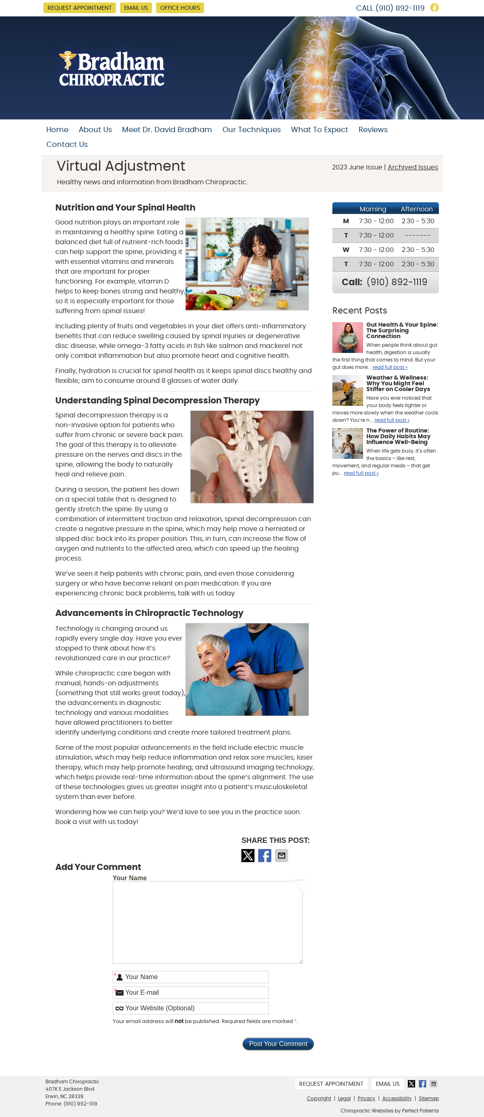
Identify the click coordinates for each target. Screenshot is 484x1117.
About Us (95, 130)
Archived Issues (413, 167)
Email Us (136, 8)
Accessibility (397, 1098)
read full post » (390, 367)
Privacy (366, 1098)
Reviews (373, 130)
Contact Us (67, 145)
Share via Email (282, 855)
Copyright (319, 1098)
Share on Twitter (248, 855)
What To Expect (319, 130)
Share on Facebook (265, 855)
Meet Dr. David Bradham (167, 130)
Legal (344, 1098)
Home (57, 130)
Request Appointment (80, 8)
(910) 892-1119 (400, 8)
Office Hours (180, 8)
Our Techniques (252, 130)
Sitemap (429, 1098)
